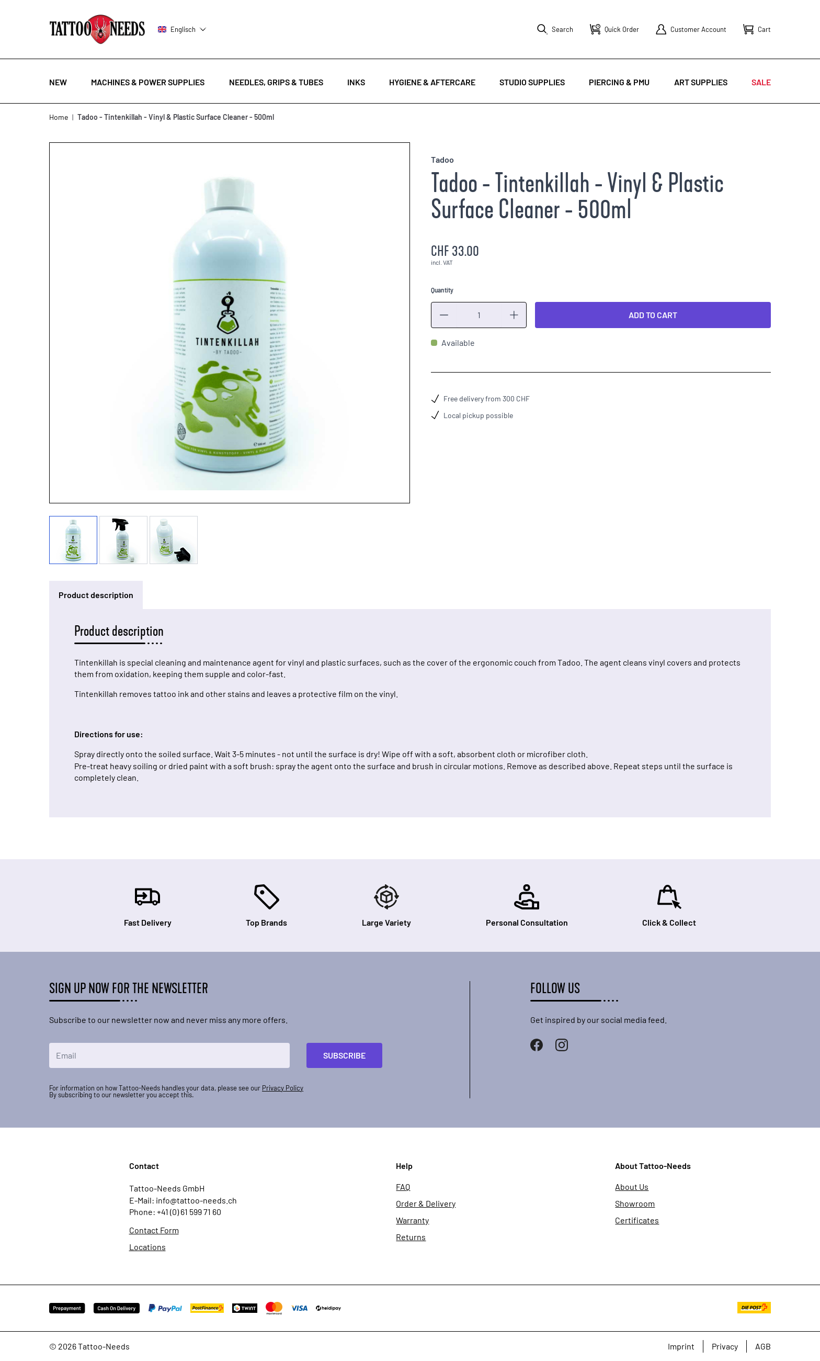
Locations (147, 1247)
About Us (631, 1187)
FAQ (403, 1187)
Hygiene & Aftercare (432, 82)
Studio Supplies (532, 82)
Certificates (637, 1220)
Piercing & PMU (619, 82)
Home (58, 117)
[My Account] (691, 29)
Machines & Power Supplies (147, 82)
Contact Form (154, 1230)
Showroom (635, 1203)
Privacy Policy (282, 1088)
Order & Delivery (425, 1203)
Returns (411, 1237)
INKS (356, 82)
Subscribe (344, 1055)
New (58, 82)
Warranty (412, 1220)
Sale (761, 82)
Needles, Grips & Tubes (276, 82)
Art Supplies (700, 82)
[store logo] (97, 29)
